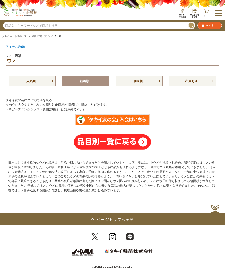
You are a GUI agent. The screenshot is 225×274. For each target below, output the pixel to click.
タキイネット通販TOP (14, 36)
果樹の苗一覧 (39, 36)
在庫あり (191, 81)
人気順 (31, 81)
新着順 (84, 81)
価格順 (138, 81)
